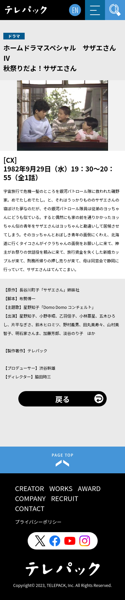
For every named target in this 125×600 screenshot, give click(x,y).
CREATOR (29, 488)
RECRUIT (64, 498)
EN (75, 10)
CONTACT (30, 508)
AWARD (89, 488)
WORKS (61, 488)
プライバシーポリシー (38, 521)
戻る (62, 398)
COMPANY (30, 498)
